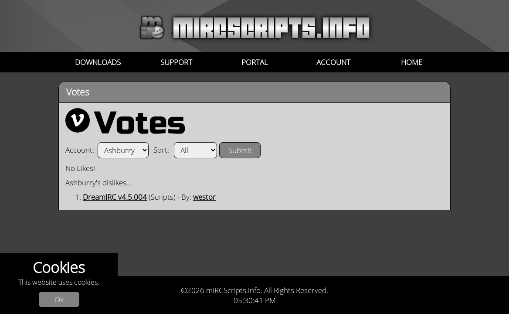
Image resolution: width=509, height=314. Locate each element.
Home (411, 62)
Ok (59, 299)
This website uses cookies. (58, 282)
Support (176, 62)
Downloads (98, 62)
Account (333, 62)
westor (204, 197)
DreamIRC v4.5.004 (115, 197)
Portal (254, 62)
